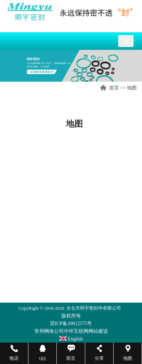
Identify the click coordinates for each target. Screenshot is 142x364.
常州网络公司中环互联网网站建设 (71, 331)
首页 (114, 87)
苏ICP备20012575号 (71, 323)
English (71, 339)
